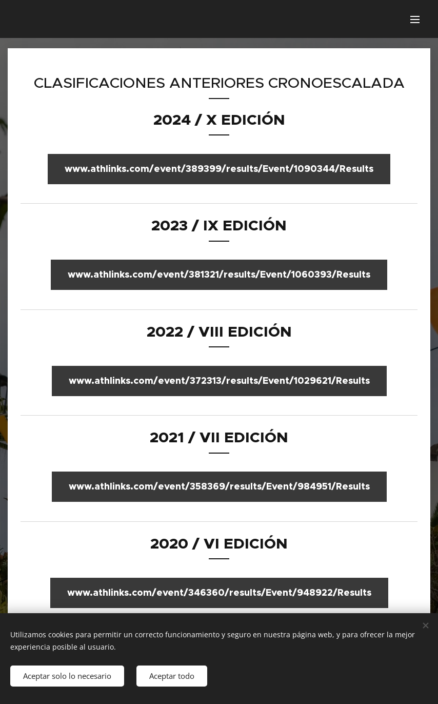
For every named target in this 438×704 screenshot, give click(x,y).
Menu (415, 19)
